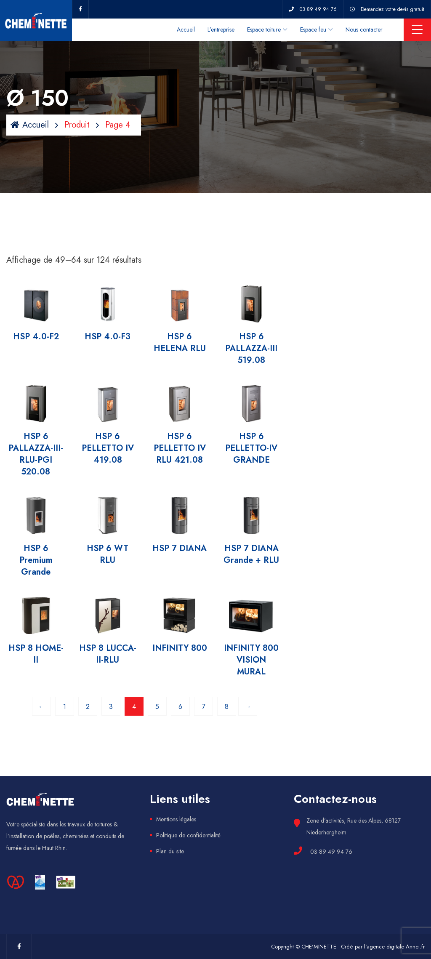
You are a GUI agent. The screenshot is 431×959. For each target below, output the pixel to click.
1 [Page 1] (64, 706)
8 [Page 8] (227, 706)
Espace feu (313, 29)
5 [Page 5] (157, 706)
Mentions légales (176, 819)
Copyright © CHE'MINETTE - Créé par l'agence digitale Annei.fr (348, 947)
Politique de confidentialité (188, 835)
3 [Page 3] (111, 706)
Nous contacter (364, 29)
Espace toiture (264, 29)
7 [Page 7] (203, 706)
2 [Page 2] (88, 706)
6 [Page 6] (180, 706)
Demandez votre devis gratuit (392, 9)
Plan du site (170, 851)
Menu (417, 29)
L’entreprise (221, 29)
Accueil (186, 29)
